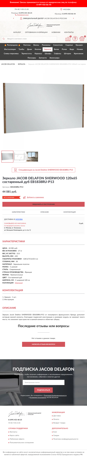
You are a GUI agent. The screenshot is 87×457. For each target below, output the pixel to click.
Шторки (67, 53)
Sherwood (19, 283)
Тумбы (21, 49)
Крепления (78, 53)
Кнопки (38, 49)
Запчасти (43, 58)
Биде (72, 49)
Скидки (56, 435)
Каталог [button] (17, 32)
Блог (55, 432)
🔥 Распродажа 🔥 (12, 45)
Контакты (69, 32)
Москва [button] (19, 219)
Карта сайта (14, 435)
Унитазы (27, 45)
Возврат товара (59, 423)
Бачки (56, 49)
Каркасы (38, 53)
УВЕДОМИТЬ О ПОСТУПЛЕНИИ (43, 204)
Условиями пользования (38, 397)
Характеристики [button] (18, 212)
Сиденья (69, 45)
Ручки (64, 49)
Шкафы (48, 53)
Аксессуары (54, 58)
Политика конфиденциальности (65, 439)
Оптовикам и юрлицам (36, 32)
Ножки (80, 49)
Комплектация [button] (69, 212)
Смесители (58, 45)
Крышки (79, 45)
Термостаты (26, 53)
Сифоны (57, 53)
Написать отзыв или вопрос (43, 344)
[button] (22, 14)
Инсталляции (10, 49)
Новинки (56, 32)
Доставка (57, 416)
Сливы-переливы (11, 53)
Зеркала (47, 49)
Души (29, 49)
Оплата (56, 419)
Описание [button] (44, 212)
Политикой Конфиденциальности (55, 395)
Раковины (46, 45)
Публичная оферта (17, 439)
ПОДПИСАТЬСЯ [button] (43, 390)
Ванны (36, 45)
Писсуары (32, 58)
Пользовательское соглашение (22, 442)
